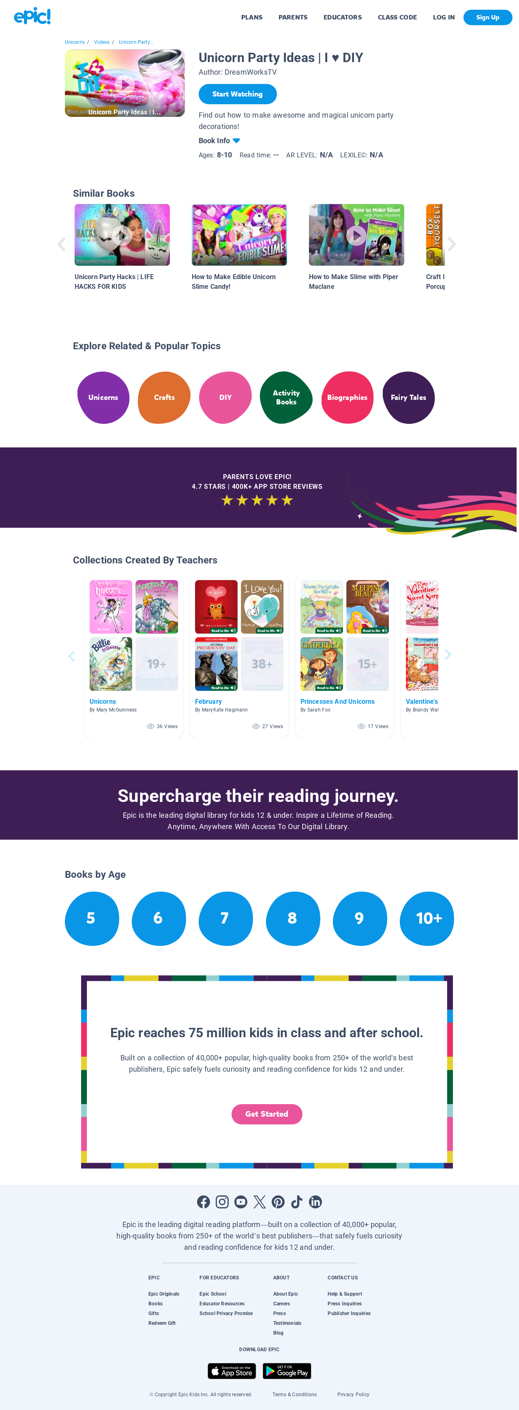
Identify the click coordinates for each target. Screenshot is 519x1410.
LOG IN (444, 17)
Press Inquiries (345, 1304)
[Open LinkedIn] (315, 1201)
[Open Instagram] (222, 1201)
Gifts (153, 1313)
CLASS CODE (397, 17)
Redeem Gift (162, 1323)
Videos (101, 42)
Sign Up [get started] (488, 17)
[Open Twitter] (259, 1201)
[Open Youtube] (240, 1201)
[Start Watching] (238, 94)
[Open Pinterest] (278, 1201)
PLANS (251, 17)
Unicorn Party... (136, 42)
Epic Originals (163, 1294)
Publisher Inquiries (349, 1313)
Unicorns (75, 42)
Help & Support (345, 1294)
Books (155, 1304)
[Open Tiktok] (296, 1201)
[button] (133, 656)
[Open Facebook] (203, 1201)
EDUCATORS (343, 17)
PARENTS (293, 17)
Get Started (266, 1114)
